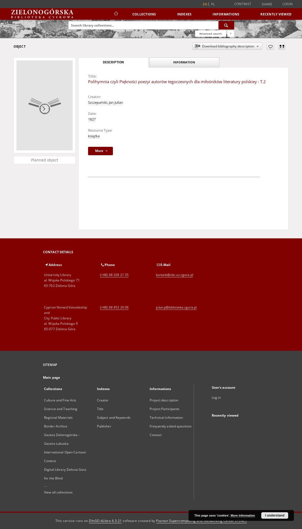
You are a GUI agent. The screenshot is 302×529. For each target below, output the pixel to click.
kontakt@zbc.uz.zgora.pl (174, 274)
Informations (226, 14)
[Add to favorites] (270, 46)
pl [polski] (213, 4)
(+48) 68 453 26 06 (114, 307)
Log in (216, 397)
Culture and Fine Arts (60, 400)
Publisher (104, 426)
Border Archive (55, 426)
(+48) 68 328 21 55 (114, 274)
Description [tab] (113, 62)
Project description (164, 400)
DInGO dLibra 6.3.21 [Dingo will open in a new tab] (105, 520)
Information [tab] (184, 62)
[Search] (226, 25)
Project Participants (164, 409)
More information (243, 515)
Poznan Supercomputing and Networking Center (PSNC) (201, 520)
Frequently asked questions (171, 426)
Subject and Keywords (113, 417)
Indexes (184, 14)
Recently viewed (275, 14)
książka (94, 136)
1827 (92, 119)
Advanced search (210, 33)
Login (288, 4)
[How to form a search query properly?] (230, 33)
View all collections (58, 492)
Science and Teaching (60, 409)
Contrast (242, 4)
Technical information (166, 417)
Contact (156, 435)
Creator (103, 400)
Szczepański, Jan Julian (105, 102)
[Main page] (116, 14)
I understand (274, 515)
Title (100, 409)
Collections (144, 14)
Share (267, 4)
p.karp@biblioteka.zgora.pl (176, 307)
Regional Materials (58, 417)
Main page (51, 377)
